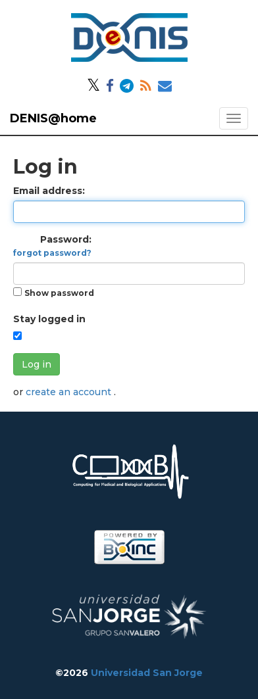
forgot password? (52, 253)
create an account (70, 392)
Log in (36, 364)
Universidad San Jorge (147, 673)
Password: (52, 245)
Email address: (49, 191)
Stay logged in (49, 319)
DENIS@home (53, 118)
